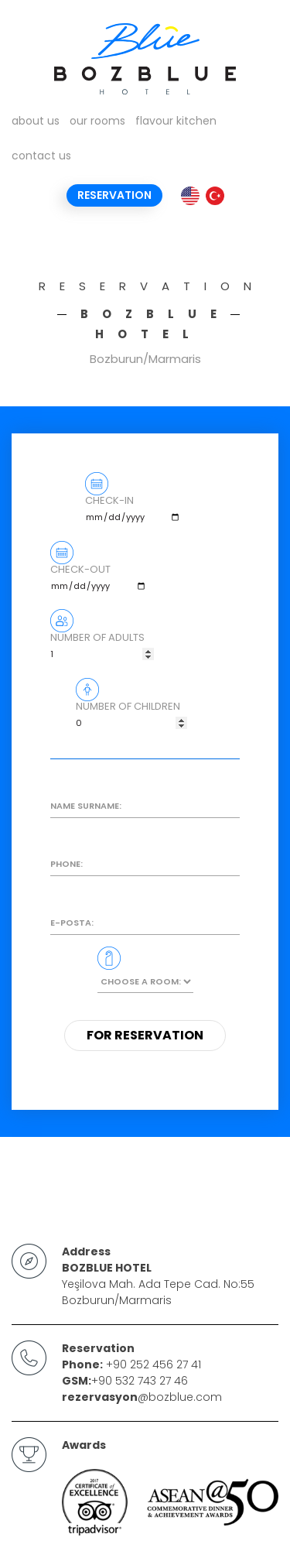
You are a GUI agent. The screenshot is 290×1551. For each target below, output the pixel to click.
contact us (41, 155)
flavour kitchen (176, 120)
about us (36, 120)
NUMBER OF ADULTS (102, 649)
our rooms (97, 120)
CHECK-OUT (98, 581)
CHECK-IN (133, 512)
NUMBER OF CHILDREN (131, 718)
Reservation (114, 195)
